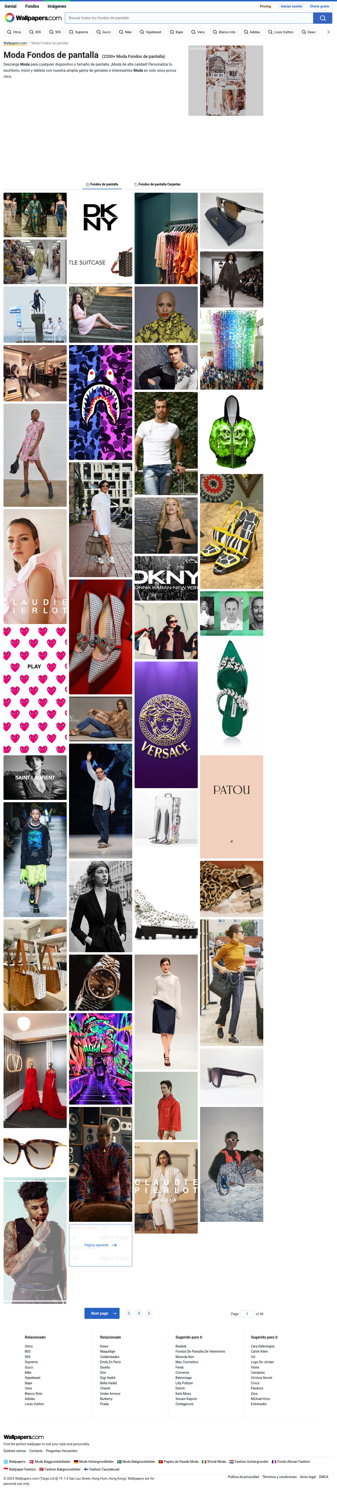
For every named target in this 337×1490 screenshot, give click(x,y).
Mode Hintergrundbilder (96, 1462)
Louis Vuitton (34, 1404)
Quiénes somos (15, 1451)
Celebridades (109, 1357)
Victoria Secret (261, 1378)
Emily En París (110, 1362)
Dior (103, 1372)
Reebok (181, 1346)
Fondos (32, 6)
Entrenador (259, 1404)
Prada (104, 1404)
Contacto (36, 1451)
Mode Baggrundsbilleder (52, 1462)
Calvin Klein (259, 1351)
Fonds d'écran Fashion (293, 1462)
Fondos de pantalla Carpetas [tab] (158, 184)
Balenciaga (184, 1378)
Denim (180, 1388)
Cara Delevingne (263, 1346)
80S (27, 1351)
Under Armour (110, 1394)
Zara (254, 1394)
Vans (28, 1388)
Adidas (30, 1399)
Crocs (255, 1383)
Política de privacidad (243, 1477)
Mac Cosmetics (187, 1362)
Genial (10, 6)
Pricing (265, 6)
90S (27, 1357)
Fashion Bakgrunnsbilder (63, 1469)
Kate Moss (183, 1394)
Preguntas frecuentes (61, 1451)
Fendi (179, 1367)
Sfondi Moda (216, 1462)
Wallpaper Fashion (22, 1469)
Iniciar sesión (291, 6)
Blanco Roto (33, 1394)
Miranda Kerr (185, 1357)
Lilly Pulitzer (184, 1383)
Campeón (258, 1372)
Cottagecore (185, 1404)
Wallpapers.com (15, 43)
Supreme (31, 1362)
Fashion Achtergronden (252, 1462)
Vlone (255, 1367)
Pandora (257, 1388)
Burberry (106, 1399)
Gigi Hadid (107, 1378)
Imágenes (57, 6)
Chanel (105, 1388)
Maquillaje (107, 1351)
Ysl (253, 1357)
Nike (28, 1372)
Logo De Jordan (262, 1362)
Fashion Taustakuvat (104, 1469)
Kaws (104, 1346)
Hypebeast (32, 1378)
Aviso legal (308, 1477)
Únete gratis (319, 6)
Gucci (29, 1367)
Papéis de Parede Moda (181, 1462)
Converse (182, 1372)
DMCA (323, 1477)
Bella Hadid (108, 1383)
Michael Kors (260, 1399)
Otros (29, 1346)
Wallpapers (17, 1462)
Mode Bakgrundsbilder (138, 1462)
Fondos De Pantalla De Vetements (200, 1351)
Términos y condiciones (279, 1477)
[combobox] (189, 18)
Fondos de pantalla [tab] (102, 184)
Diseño (105, 1367)
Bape (28, 1383)
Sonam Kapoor (186, 1399)
